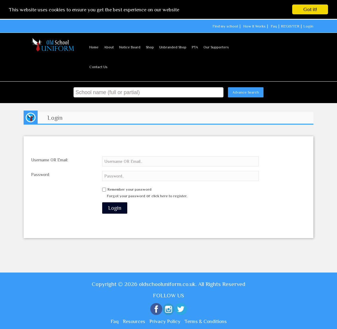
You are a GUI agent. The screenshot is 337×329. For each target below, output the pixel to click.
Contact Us (98, 67)
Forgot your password (126, 196)
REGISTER (290, 26)
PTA (195, 47)
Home (94, 47)
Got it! (310, 9)
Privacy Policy (164, 321)
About (109, 47)
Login (308, 26)
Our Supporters (216, 47)
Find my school (225, 26)
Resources (134, 321)
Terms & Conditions (206, 321)
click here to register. (169, 196)
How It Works (254, 26)
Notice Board (129, 47)
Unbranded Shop (172, 47)
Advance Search (245, 92)
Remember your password (129, 189)
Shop (150, 47)
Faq (274, 26)
